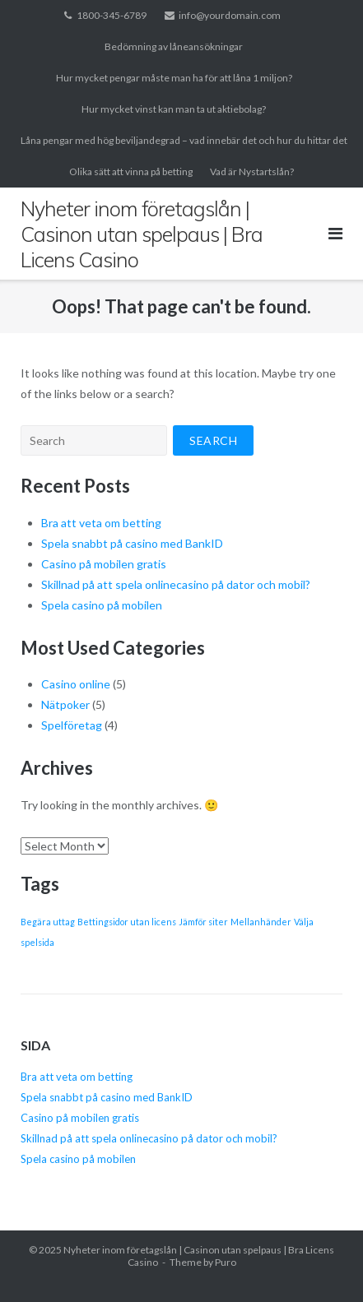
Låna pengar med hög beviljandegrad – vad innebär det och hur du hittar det (184, 140)
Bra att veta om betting (101, 523)
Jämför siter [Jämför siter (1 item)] (203, 921)
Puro (225, 1262)
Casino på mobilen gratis (105, 564)
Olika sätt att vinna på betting (131, 171)
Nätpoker (65, 704)
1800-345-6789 (112, 15)
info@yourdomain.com (230, 15)
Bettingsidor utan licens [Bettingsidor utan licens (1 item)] (126, 921)
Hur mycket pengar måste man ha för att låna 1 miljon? (174, 78)
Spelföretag (71, 725)
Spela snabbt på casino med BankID (132, 543)
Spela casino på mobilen (103, 605)
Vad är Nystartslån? (252, 171)
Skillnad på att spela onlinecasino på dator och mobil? (177, 584)
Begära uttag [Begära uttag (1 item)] (48, 921)
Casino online (75, 684)
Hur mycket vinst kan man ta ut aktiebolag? (173, 109)
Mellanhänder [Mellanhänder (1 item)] (260, 921)
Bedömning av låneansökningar (174, 46)
